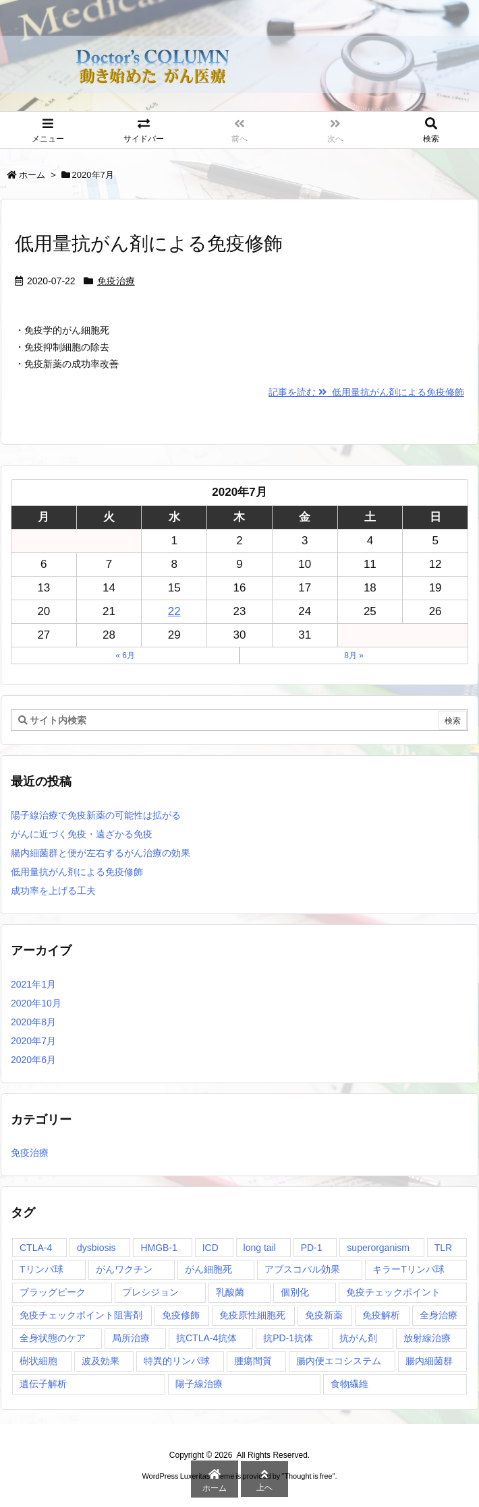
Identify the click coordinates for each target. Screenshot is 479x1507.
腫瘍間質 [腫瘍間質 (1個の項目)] (253, 1360)
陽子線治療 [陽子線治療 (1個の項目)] (199, 1383)
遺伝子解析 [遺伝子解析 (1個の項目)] (43, 1383)
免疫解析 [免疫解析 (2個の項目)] (381, 1315)
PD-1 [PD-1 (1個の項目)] (311, 1247)
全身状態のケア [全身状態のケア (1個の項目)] (53, 1338)
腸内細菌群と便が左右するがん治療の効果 (100, 852)
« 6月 (125, 655)
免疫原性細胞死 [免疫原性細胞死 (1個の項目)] (252, 1315)
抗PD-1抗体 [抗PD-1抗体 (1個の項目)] (288, 1338)
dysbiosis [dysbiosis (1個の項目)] (96, 1247)
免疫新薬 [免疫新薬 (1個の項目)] (324, 1315)
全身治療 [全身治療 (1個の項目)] (438, 1315)
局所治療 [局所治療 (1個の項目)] (131, 1338)
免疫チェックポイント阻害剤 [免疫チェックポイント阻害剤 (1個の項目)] (81, 1315)
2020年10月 (36, 1003)
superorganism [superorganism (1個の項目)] (378, 1247)
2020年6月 (33, 1059)
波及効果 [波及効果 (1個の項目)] (100, 1360)
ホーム (32, 175)
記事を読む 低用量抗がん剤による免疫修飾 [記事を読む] (366, 392)
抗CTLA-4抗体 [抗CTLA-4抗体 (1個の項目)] (206, 1338)
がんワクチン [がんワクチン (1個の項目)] (124, 1269)
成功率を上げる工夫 (53, 890)
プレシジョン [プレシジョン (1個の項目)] (150, 1292)
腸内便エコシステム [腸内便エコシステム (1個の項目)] (338, 1360)
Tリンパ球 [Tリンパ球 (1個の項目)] (41, 1269)
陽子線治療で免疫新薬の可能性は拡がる (96, 815)
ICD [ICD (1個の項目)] (210, 1247)
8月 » (354, 655)
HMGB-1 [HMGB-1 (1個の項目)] (158, 1247)
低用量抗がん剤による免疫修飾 (149, 243)
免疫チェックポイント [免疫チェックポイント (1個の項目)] (393, 1292)
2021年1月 (33, 984)
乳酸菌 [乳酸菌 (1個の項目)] (230, 1292)
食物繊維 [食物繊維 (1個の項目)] (349, 1383)
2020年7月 (33, 1040)
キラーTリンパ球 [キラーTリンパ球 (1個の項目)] (408, 1269)
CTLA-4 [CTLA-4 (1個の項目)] (36, 1247)
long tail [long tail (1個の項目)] (260, 1247)
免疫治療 (116, 281)
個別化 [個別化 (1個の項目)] (295, 1292)
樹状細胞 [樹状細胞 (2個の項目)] (38, 1360)
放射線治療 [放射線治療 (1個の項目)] (427, 1338)
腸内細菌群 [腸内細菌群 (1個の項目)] (429, 1360)
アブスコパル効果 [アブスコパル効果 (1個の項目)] (302, 1269)
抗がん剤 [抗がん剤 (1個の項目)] (358, 1338)
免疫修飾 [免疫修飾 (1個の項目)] (181, 1315)
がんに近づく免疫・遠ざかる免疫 (81, 834)
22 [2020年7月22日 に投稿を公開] (174, 611)
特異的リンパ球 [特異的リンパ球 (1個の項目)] (177, 1360)
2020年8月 (33, 1022)
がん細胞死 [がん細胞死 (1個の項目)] (208, 1269)
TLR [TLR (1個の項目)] (443, 1247)
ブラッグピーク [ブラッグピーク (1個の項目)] (53, 1292)
